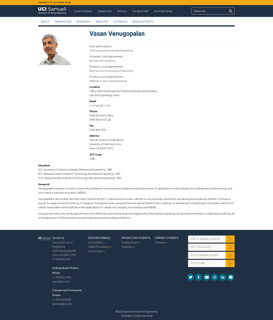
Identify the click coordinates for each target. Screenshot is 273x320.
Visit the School (200, 247)
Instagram (214, 277)
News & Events (142, 21)
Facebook (198, 277)
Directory (122, 11)
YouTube (206, 277)
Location (94, 87)
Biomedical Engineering (102, 60)
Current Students (83, 11)
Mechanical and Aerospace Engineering (111, 70)
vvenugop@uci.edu (99, 105)
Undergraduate (130, 242)
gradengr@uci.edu (62, 304)
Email (92, 101)
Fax (91, 125)
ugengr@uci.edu (61, 281)
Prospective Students (136, 238)
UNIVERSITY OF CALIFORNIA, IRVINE (54, 2)
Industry (101, 21)
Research (83, 21)
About (45, 21)
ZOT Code (95, 154)
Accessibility (95, 242)
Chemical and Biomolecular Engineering (111, 50)
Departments (105, 11)
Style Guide (197, 263)
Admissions (63, 21)
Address (94, 135)
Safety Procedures (98, 246)
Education (44, 165)
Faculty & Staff (140, 11)
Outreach (120, 21)
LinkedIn (222, 277)
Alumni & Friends (163, 11)
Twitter (190, 277)
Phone (93, 111)
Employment (95, 251)
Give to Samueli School (205, 239)
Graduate (127, 246)
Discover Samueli (99, 238)
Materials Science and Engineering (108, 81)
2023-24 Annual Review (204, 255)
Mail (230, 277)
